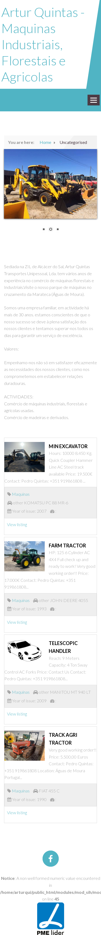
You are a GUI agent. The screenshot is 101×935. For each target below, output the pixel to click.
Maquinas (21, 494)
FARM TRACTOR (67, 545)
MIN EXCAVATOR (68, 446)
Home (45, 142)
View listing (17, 524)
